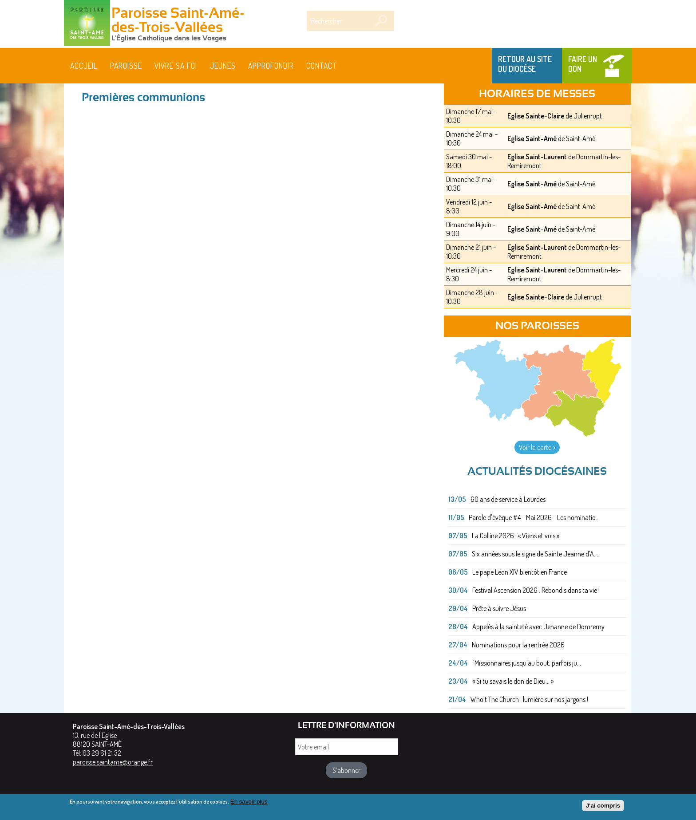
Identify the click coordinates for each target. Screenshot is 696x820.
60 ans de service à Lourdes (508, 499)
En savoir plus (249, 802)
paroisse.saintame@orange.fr (113, 761)
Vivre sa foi (175, 66)
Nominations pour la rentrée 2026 (518, 644)
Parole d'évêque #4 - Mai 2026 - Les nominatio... (534, 517)
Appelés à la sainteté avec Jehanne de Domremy (538, 626)
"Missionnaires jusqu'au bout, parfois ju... (526, 662)
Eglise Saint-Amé (532, 138)
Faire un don (582, 64)
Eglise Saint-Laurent (537, 156)
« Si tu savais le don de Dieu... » (513, 681)
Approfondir (271, 66)
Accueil (84, 66)
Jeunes (223, 66)
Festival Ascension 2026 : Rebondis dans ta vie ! (536, 590)
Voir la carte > (537, 447)
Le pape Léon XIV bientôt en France (519, 572)
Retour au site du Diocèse (525, 64)
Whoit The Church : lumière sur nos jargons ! (529, 699)
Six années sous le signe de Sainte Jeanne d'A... (535, 553)
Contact (321, 66)
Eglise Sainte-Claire (535, 115)
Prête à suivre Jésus (499, 608)
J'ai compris (603, 806)
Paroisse (126, 66)
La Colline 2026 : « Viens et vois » (515, 535)
